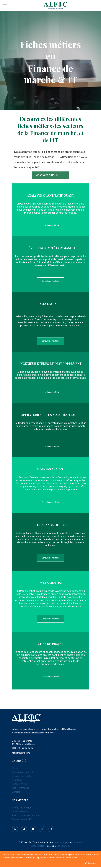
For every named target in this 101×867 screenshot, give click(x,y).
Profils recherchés (21, 807)
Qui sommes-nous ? (22, 772)
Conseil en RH (19, 784)
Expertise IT (18, 780)
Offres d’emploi (20, 811)
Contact (16, 791)
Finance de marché (22, 776)
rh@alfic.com (23, 753)
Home (15, 768)
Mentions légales (62, 842)
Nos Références (20, 788)
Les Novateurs (63, 846)
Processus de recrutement (26, 815)
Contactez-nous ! (50, 175)
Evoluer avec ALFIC (22, 819)
